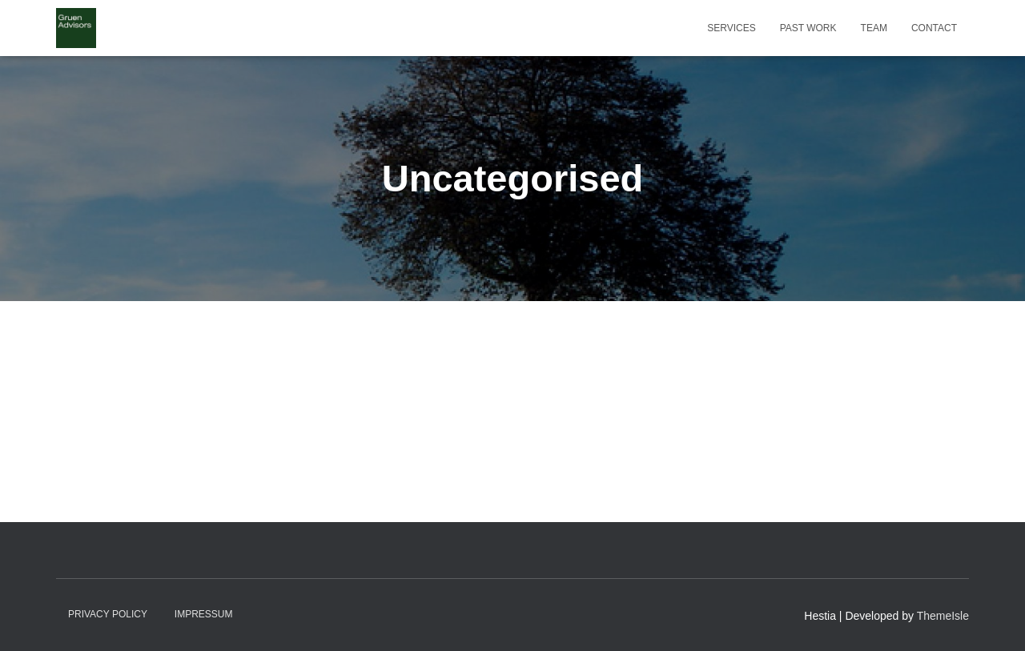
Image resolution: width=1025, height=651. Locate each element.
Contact (934, 28)
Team (874, 28)
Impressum (204, 614)
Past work (808, 28)
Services (731, 28)
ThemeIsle (943, 615)
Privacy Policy (107, 614)
